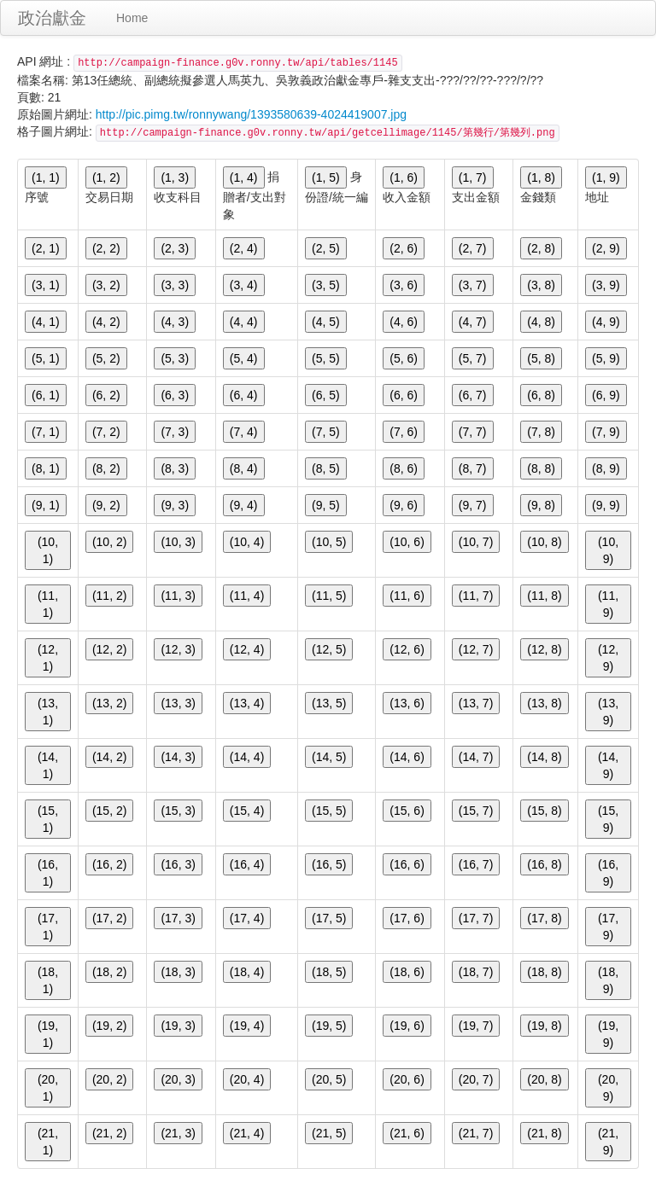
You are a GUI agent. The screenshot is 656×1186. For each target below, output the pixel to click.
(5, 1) (46, 358)
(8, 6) (404, 468)
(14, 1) (48, 765)
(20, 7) (476, 1079)
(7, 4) (244, 432)
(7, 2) (106, 432)
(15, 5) (329, 810)
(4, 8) (541, 321)
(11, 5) (329, 595)
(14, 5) (329, 757)
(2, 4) (244, 248)
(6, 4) (244, 395)
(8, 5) (326, 468)
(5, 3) (175, 358)
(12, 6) (407, 649)
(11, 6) (407, 595)
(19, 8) (544, 1025)
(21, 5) (329, 1133)
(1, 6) (404, 177)
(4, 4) (244, 321)
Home (132, 18)
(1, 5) (326, 177)
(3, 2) (106, 285)
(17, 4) (247, 918)
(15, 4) (247, 810)
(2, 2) (106, 248)
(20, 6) (407, 1079)
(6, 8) (541, 395)
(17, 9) (608, 926)
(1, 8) (541, 177)
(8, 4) (244, 468)
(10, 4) (247, 542)
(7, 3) (175, 432)
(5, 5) (326, 358)
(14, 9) (608, 765)
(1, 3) (175, 177)
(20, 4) (247, 1079)
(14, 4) (247, 757)
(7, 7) (473, 432)
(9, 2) (106, 505)
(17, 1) (48, 926)
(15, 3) (178, 810)
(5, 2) (106, 358)
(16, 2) (109, 864)
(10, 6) (407, 542)
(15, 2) (109, 810)
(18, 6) (407, 972)
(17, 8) (544, 918)
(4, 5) (326, 321)
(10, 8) (544, 542)
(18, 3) (178, 972)
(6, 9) (606, 395)
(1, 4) (244, 177)
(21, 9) (608, 1141)
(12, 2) (109, 649)
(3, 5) (326, 285)
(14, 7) (476, 757)
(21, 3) (178, 1133)
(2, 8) (541, 248)
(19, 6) (407, 1025)
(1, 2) (106, 177)
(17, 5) (329, 918)
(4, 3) (175, 321)
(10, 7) (476, 542)
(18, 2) (109, 972)
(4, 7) (473, 321)
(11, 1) (48, 604)
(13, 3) (178, 703)
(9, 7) (473, 505)
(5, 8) (541, 358)
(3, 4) (244, 285)
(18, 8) (544, 972)
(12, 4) (247, 649)
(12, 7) (476, 649)
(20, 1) (48, 1088)
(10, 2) (109, 542)
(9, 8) (541, 505)
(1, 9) (606, 177)
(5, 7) (473, 358)
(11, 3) (178, 595)
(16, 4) (247, 864)
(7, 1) (46, 432)
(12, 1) (48, 657)
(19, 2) (109, 1025)
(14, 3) (178, 757)
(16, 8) (544, 864)
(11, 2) (109, 595)
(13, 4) (247, 703)
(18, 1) (48, 980)
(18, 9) (608, 980)
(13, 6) (407, 703)
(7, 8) (541, 432)
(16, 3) (178, 864)
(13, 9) (608, 711)
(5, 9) (606, 358)
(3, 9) (606, 285)
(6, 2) (106, 395)
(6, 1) (46, 395)
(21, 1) (48, 1141)
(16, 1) (48, 873)
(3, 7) (473, 285)
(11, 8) (544, 595)
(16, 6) (407, 864)
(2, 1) (46, 248)
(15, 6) (407, 810)
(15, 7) (476, 810)
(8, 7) (473, 468)
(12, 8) (544, 649)
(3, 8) (541, 285)
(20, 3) (178, 1079)
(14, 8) (544, 757)
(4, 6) (404, 321)
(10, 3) (178, 542)
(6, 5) (326, 395)
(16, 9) (608, 873)
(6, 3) (175, 395)
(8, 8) (541, 468)
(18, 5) (329, 972)
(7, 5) (326, 432)
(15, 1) (48, 819)
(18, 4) (247, 972)
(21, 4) (247, 1133)
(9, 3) (175, 505)
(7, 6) (404, 432)
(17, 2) (109, 918)
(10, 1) (48, 550)
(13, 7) (476, 703)
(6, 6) (404, 395)
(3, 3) (175, 285)
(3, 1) (46, 285)
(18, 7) (476, 972)
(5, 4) (244, 358)
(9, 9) (606, 505)
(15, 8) (544, 810)
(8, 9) (606, 468)
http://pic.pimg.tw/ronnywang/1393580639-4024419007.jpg (251, 114)
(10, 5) (329, 542)
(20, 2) (109, 1079)
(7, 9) (606, 432)
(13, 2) (109, 703)
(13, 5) (329, 703)
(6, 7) (473, 395)
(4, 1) (46, 321)
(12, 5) (329, 649)
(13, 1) (48, 711)
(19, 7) (476, 1025)
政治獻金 (52, 18)
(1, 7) (473, 177)
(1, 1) (46, 177)
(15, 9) (608, 819)
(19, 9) (608, 1034)
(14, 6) (407, 757)
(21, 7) (476, 1133)
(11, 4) (247, 595)
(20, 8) (544, 1079)
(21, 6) (407, 1133)
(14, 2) (109, 757)
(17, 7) (476, 918)
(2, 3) (175, 248)
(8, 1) (46, 468)
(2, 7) (473, 248)
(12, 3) (178, 649)
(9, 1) (46, 505)
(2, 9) (606, 248)
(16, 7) (476, 864)
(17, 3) (178, 918)
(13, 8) (544, 703)
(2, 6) (404, 248)
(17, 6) (407, 918)
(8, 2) (106, 468)
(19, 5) (329, 1025)
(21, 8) (544, 1133)
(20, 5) (329, 1079)
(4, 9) (606, 321)
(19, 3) (178, 1025)
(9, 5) (326, 505)
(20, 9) (608, 1088)
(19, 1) (48, 1034)
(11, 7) (476, 595)
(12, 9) (608, 657)
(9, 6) (404, 505)
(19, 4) (247, 1025)
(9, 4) (244, 505)
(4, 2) (106, 321)
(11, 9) (608, 604)
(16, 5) (329, 864)
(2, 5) (326, 248)
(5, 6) (404, 358)
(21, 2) (109, 1133)
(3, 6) (404, 285)
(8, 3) (175, 468)
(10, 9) (608, 550)
